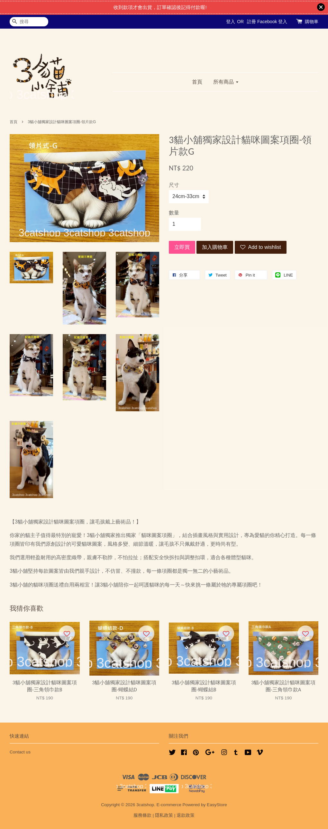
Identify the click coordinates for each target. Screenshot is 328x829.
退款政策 (186, 815)
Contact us (20, 752)
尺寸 (174, 185)
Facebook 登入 (272, 21)
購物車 (311, 21)
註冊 (251, 21)
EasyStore (217, 804)
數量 (174, 212)
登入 (230, 21)
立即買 (182, 247)
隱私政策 (164, 815)
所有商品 (226, 82)
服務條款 (142, 815)
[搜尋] (29, 21)
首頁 (197, 82)
